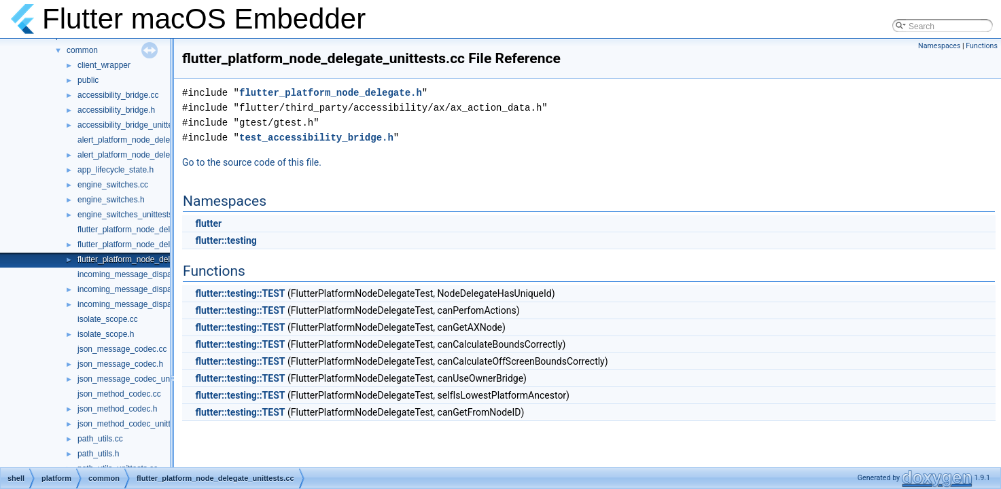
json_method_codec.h (117, 409)
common (82, 50)
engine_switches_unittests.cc (130, 214)
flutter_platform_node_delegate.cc (138, 229)
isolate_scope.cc (107, 319)
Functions (982, 45)
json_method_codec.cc (119, 394)
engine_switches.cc (112, 184)
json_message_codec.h (120, 364)
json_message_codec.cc (121, 349)
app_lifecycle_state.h (115, 170)
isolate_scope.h (105, 334)
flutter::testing (225, 240)
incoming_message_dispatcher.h (136, 289)
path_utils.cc (100, 438)
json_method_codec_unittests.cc (136, 424)
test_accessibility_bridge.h (316, 137)
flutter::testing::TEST (240, 293)
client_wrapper (103, 65)
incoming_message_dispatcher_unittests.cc (156, 304)
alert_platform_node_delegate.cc (136, 140)
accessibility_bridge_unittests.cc (135, 125)
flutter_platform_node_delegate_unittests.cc (156, 259)
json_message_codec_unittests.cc (139, 379)
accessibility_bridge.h (116, 110)
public (88, 80)
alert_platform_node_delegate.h (134, 155)
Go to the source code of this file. (251, 162)
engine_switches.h (111, 199)
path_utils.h (98, 453)
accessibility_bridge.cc (117, 95)
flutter (208, 223)
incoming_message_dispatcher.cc (138, 274)
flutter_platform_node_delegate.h (137, 244)
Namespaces (939, 45)
